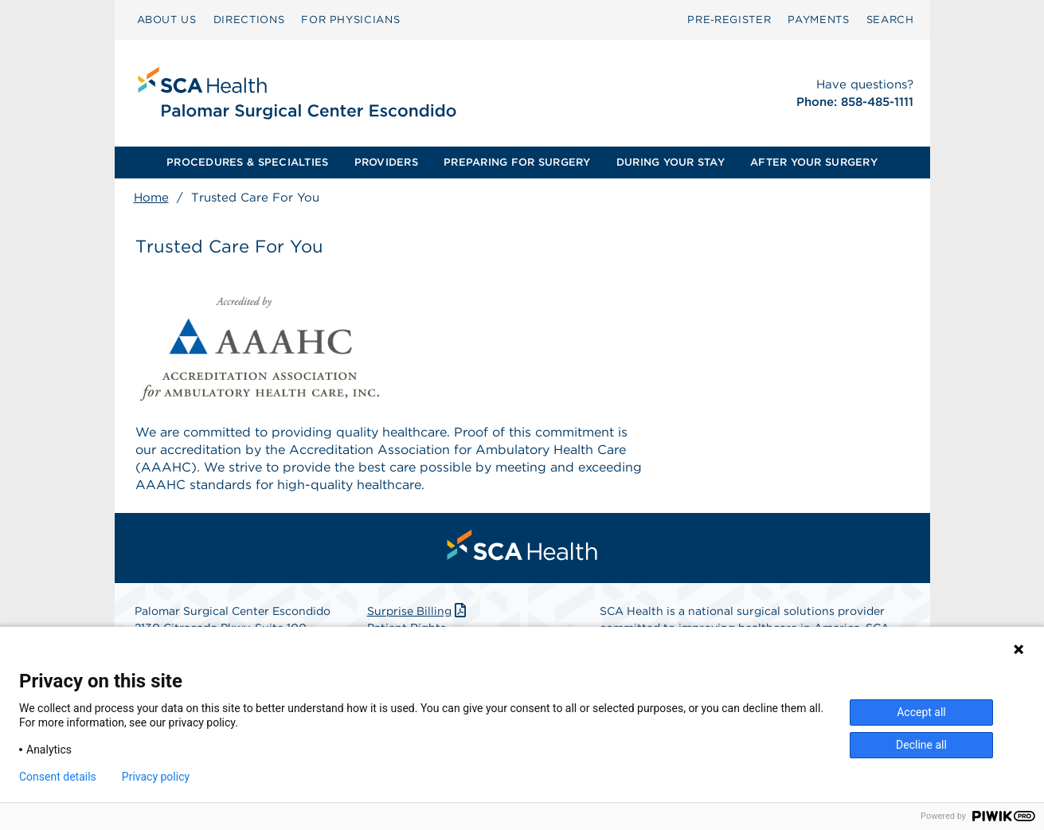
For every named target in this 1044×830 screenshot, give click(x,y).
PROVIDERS (386, 162)
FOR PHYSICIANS (350, 19)
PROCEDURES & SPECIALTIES (247, 162)
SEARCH (890, 19)
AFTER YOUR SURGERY (814, 162)
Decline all (921, 744)
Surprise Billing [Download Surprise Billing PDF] (418, 611)
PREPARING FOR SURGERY (517, 162)
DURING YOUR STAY (670, 162)
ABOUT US (167, 19)
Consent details (57, 776)
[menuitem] (167, 20)
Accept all (921, 712)
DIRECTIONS (249, 19)
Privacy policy (156, 776)
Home (151, 197)
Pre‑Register (729, 19)
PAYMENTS (818, 19)
